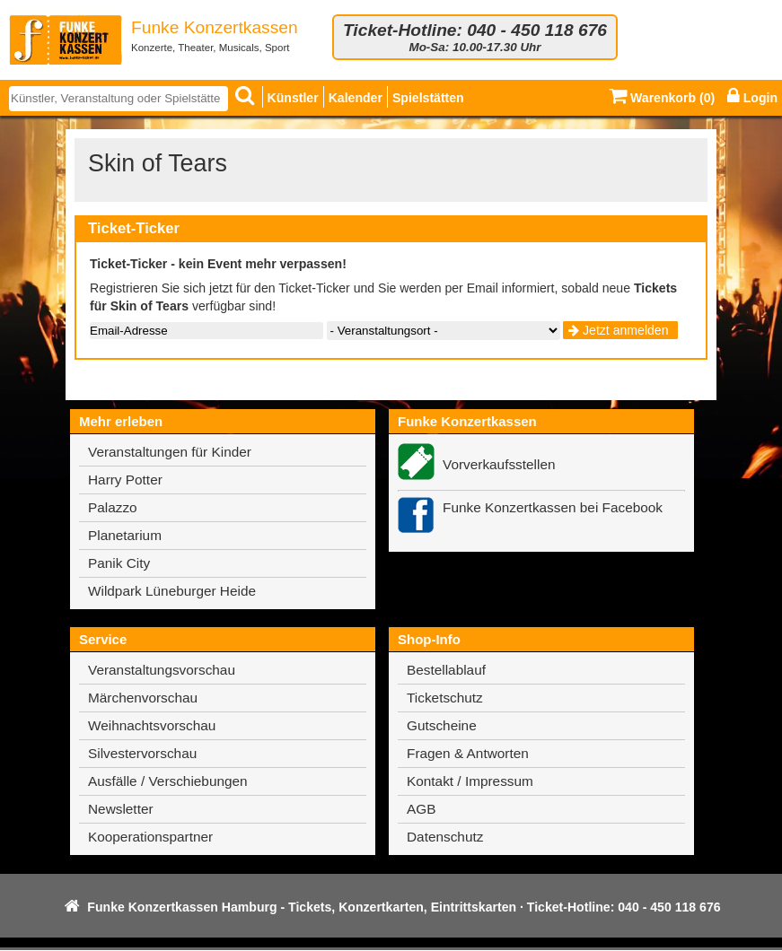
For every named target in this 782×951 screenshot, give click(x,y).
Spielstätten (428, 98)
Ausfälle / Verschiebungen (168, 781)
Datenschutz (445, 836)
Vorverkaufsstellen (499, 464)
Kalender (355, 98)
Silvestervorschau (142, 753)
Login (752, 98)
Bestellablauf (446, 669)
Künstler (293, 98)
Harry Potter (125, 479)
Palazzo (112, 507)
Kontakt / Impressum (470, 781)
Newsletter (121, 808)
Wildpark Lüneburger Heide (172, 590)
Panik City (119, 563)
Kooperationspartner (150, 836)
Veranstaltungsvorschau (161, 669)
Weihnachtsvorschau (151, 725)
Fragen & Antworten (468, 753)
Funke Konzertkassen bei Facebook (553, 507)
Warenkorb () (662, 98)
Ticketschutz (445, 697)
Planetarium (125, 535)
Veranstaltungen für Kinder (169, 451)
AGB (421, 808)
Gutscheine (442, 725)
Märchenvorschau (143, 697)
